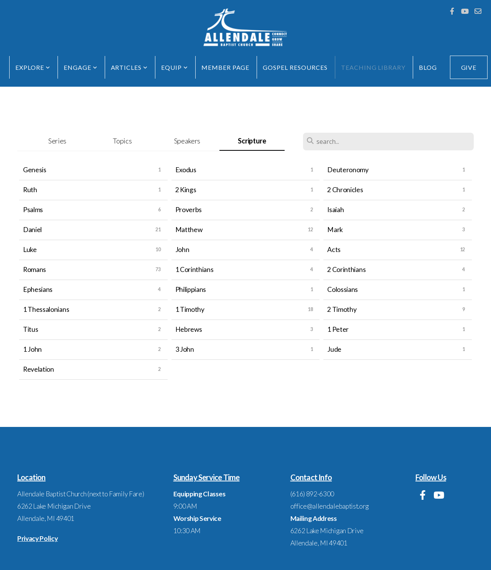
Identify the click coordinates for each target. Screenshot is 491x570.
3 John (184, 349)
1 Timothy (189, 309)
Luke (30, 249)
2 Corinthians (346, 269)
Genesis (34, 170)
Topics (122, 141)
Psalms (33, 210)
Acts (334, 249)
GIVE (469, 67)
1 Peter (338, 329)
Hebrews (188, 329)
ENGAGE (80, 67)
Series (57, 141)
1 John (32, 349)
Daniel (32, 230)
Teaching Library (373, 67)
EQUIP (174, 67)
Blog (428, 67)
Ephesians (38, 289)
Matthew (189, 230)
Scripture (252, 141)
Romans (34, 269)
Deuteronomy (347, 170)
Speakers (187, 141)
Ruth (30, 190)
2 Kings (185, 190)
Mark (335, 230)
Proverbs (188, 210)
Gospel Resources (295, 67)
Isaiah (335, 210)
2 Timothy (341, 309)
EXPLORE (32, 67)
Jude (334, 349)
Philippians (190, 289)
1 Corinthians (194, 269)
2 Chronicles (345, 190)
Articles (129, 67)
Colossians (342, 289)
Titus (30, 329)
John (182, 249)
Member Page (225, 67)
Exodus (185, 170)
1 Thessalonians (46, 309)
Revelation (38, 369)
